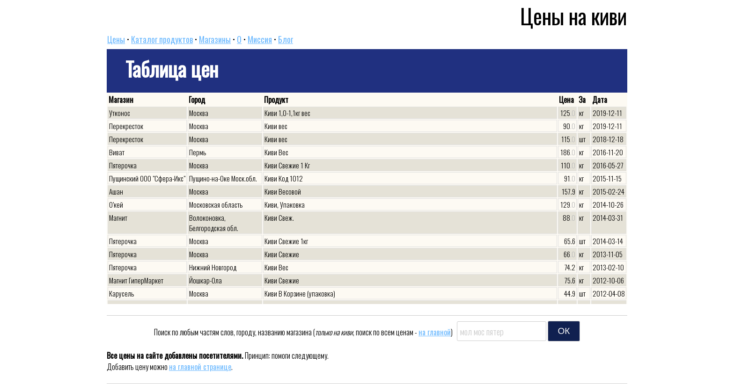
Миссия (260, 39)
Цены (116, 39)
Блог (285, 39)
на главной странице (200, 366)
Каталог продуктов (162, 39)
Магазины (215, 39)
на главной (434, 332)
